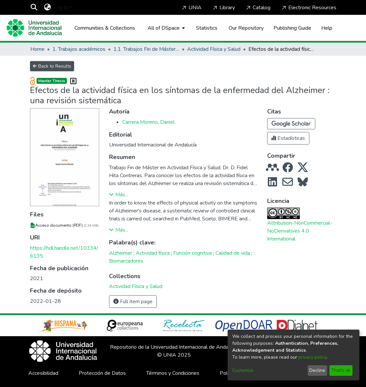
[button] (291, 123)
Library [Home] (223, 7)
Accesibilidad (43, 373)
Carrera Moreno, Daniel (148, 122)
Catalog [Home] (257, 7)
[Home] (34, 27)
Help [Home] (326, 28)
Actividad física (153, 253)
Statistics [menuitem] (206, 28)
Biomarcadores (126, 261)
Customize (243, 370)
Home (37, 49)
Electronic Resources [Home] (308, 7)
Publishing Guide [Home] (292, 28)
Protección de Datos (102, 373)
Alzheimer (120, 253)
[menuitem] (47, 8)
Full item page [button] (133, 301)
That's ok (341, 370)
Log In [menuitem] (61, 7)
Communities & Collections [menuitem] (104, 28)
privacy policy (312, 357)
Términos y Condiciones (172, 373)
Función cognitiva (192, 253)
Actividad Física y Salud (213, 49)
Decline (317, 370)
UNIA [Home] (191, 7)
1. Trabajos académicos (78, 49)
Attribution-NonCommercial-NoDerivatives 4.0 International (299, 230)
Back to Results (52, 66)
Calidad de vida (232, 253)
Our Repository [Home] (246, 28)
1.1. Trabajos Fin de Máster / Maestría (146, 49)
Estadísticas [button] (288, 138)
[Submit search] (34, 8)
